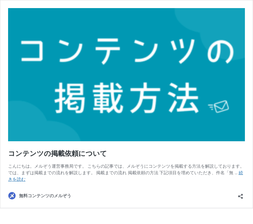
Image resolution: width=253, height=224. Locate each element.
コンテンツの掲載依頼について (57, 153)
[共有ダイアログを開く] (240, 194)
